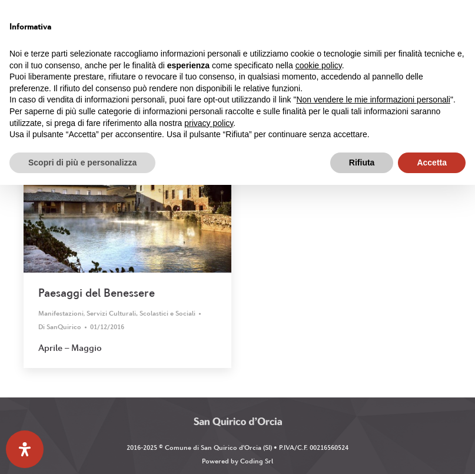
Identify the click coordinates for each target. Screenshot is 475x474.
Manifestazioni (61, 313)
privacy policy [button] (208, 123)
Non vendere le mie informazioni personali (373, 99)
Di (59, 327)
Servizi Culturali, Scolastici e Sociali (141, 313)
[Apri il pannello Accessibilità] (25, 449)
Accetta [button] (432, 162)
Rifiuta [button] (362, 162)
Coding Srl (256, 461)
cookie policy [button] (318, 65)
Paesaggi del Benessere (96, 292)
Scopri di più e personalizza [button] (82, 162)
